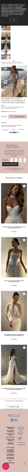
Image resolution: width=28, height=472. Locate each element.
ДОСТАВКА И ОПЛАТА (10, 458)
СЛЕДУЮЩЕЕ (21, 129)
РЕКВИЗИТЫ (10, 463)
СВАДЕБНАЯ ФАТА (10, 434)
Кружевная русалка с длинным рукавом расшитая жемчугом (14, 335)
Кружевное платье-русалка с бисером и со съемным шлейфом (14, 389)
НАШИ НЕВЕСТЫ (10, 443)
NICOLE (14, 416)
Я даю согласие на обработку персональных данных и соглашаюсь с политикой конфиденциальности (14, 169)
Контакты (10, 447)
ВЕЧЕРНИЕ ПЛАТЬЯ (10, 431)
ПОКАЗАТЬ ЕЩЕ (14, 407)
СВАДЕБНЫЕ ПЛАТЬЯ (10, 428)
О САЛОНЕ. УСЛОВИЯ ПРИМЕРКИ (10, 451)
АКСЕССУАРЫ (10, 437)
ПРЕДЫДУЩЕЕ (5, 129)
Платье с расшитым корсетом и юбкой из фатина (14, 281)
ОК (14, 20)
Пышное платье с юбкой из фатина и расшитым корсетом (14, 227)
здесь (6, 15)
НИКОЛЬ (3, 62)
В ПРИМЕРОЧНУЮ (19, 116)
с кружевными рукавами (7, 107)
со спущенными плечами (10, 108)
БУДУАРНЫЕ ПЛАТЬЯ (10, 440)
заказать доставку (10, 164)
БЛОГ (10, 460)
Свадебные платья (17, 62)
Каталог (8, 62)
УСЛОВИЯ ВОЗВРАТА (10, 455)
